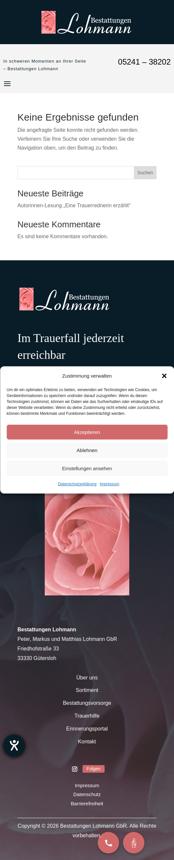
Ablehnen (87, 450)
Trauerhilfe (87, 716)
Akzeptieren (87, 432)
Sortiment (87, 690)
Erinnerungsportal (87, 728)
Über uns (87, 677)
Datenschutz (87, 794)
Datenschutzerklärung (77, 484)
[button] (164, 375)
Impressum (109, 484)
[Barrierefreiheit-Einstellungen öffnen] (14, 745)
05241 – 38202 (144, 61)
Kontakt (87, 741)
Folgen (94, 768)
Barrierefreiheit (87, 803)
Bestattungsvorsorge (87, 703)
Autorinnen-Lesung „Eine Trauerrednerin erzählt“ (74, 205)
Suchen (145, 172)
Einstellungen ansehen (87, 468)
